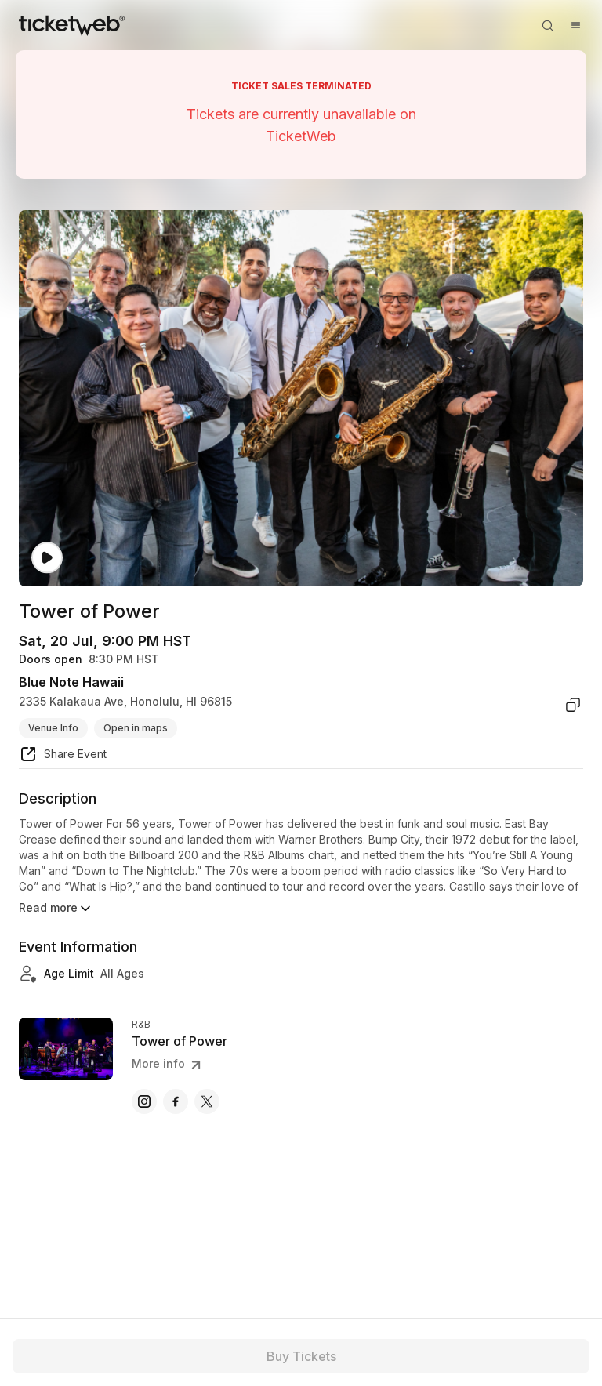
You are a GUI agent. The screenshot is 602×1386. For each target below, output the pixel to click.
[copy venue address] (573, 705)
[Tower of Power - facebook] (175, 1101)
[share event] (63, 756)
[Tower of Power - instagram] (144, 1101)
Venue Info (53, 728)
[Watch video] (47, 557)
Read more (56, 908)
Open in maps (135, 728)
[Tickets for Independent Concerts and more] (72, 25)
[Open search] (547, 25)
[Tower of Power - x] (206, 1101)
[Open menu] (575, 25)
